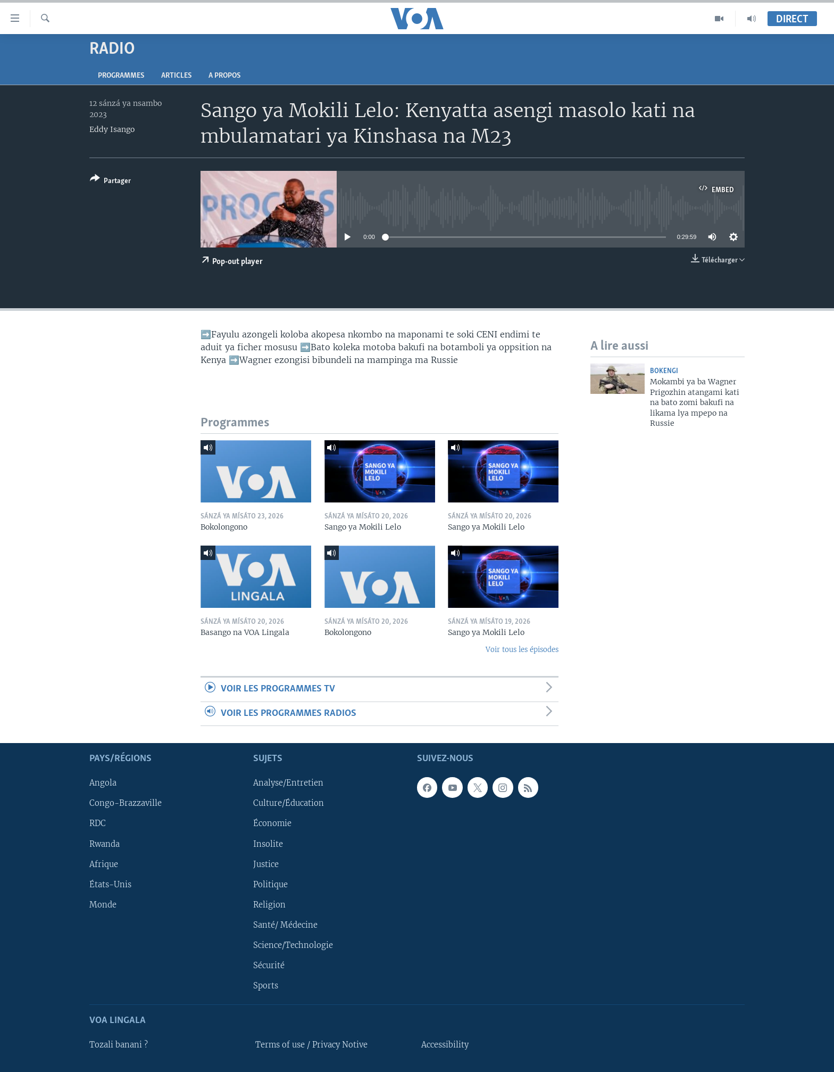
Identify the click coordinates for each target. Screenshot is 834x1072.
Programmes (121, 76)
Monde (102, 905)
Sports (265, 986)
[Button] (110, 182)
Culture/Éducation (288, 803)
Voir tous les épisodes (522, 649)
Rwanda (104, 844)
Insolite (268, 844)
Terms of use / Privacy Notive (311, 1045)
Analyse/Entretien (288, 783)
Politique (270, 884)
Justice (266, 864)
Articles (176, 76)
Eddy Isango (112, 129)
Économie (272, 824)
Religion (269, 905)
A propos (224, 76)
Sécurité (269, 965)
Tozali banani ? (118, 1045)
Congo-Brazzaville (125, 803)
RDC (97, 824)
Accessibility (445, 1045)
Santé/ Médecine (285, 925)
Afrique (103, 864)
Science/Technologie (293, 945)
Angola (102, 783)
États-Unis (110, 884)
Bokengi (664, 371)
